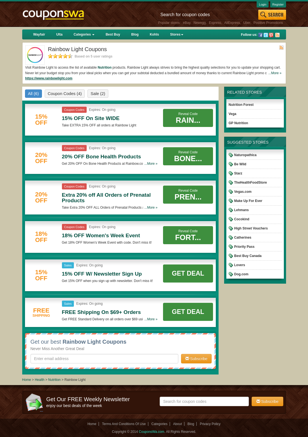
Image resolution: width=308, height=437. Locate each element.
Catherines (242, 237)
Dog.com (241, 274)
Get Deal (188, 273)
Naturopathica (245, 155)
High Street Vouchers (251, 228)
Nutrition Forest (241, 105)
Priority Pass (244, 247)
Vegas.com (243, 192)
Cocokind (241, 219)
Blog (135, 34)
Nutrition (105, 67)
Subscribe (196, 358)
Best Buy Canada (248, 256)
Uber (246, 23)
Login (262, 4)
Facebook (260, 35)
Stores (176, 34)
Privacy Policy (210, 424)
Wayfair (39, 34)
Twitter (266, 35)
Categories (84, 34)
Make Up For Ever (248, 201)
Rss (277, 35)
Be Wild (240, 164)
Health (39, 380)
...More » (274, 73)
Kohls (154, 34)
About (177, 424)
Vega (232, 114)
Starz (238, 173)
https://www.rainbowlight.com (48, 78)
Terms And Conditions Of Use (124, 424)
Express (215, 23)
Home (26, 380)
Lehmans (241, 210)
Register (278, 4)
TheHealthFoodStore (250, 182)
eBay (186, 23)
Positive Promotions (268, 23)
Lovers (239, 265)
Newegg (200, 23)
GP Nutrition (238, 123)
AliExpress (232, 23)
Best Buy (113, 34)
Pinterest (271, 35)
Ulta (59, 34)
